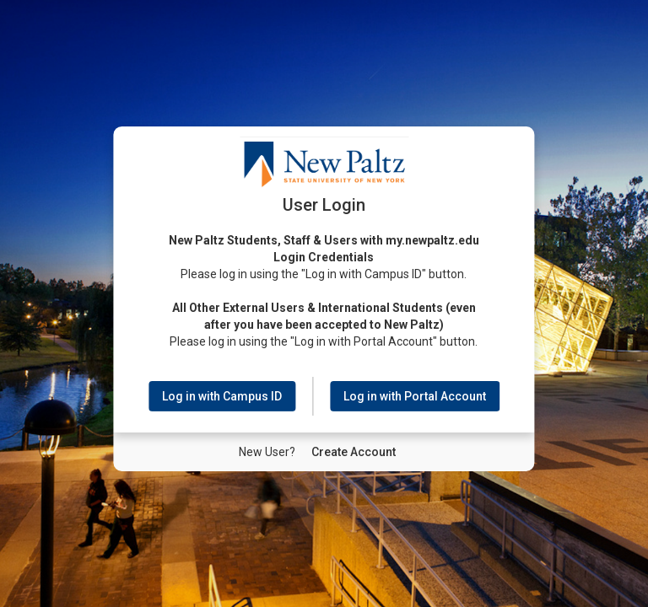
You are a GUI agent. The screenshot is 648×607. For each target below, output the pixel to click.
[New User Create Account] (353, 451)
